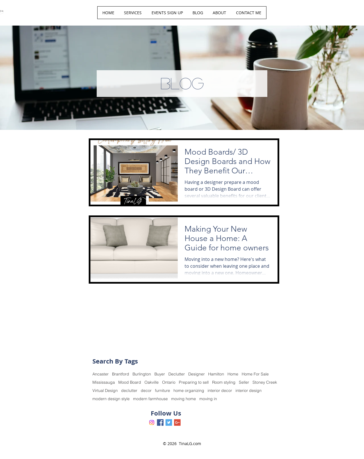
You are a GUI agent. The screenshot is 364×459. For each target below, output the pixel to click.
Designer (196, 374)
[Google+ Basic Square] (177, 422)
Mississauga (103, 382)
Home (233, 374)
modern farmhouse (150, 398)
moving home (183, 398)
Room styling (223, 382)
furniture (162, 390)
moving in (208, 398)
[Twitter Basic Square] (169, 422)
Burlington (142, 374)
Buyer (159, 374)
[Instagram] (151, 422)
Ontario (168, 382)
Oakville (151, 382)
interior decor (220, 390)
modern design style (111, 398)
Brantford (120, 374)
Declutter (176, 374)
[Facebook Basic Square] (160, 422)
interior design (248, 390)
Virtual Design (105, 390)
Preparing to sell (194, 382)
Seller (244, 382)
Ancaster (100, 374)
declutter (129, 390)
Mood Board (129, 382)
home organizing (188, 390)
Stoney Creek (265, 382)
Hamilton (216, 374)
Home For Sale (255, 374)
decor (146, 390)
